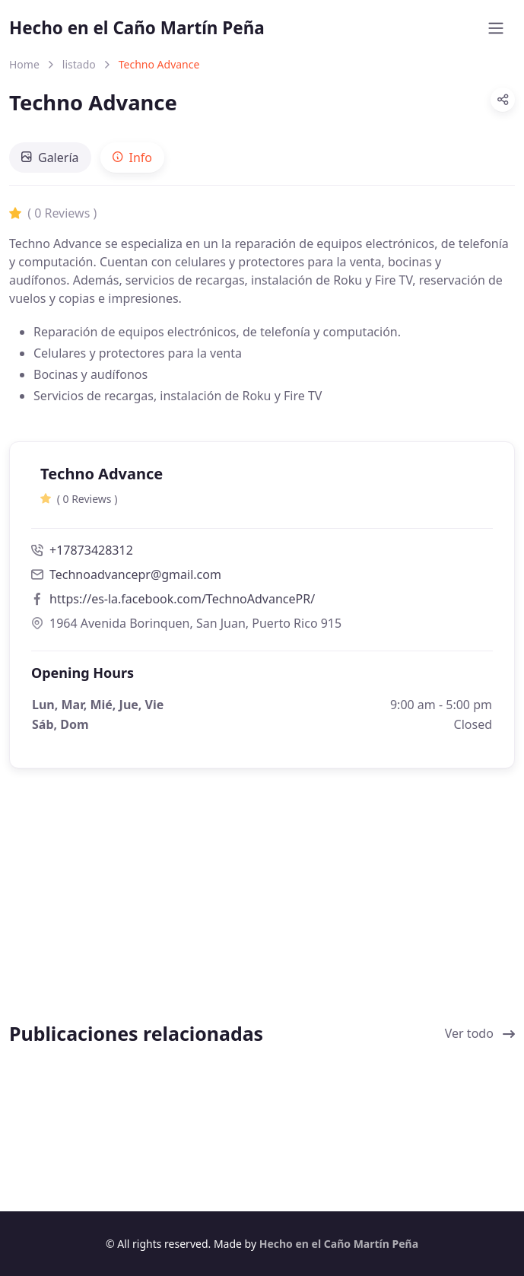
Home (24, 64)
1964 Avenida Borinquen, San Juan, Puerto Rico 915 (186, 623)
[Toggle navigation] (496, 28)
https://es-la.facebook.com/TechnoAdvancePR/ (182, 598)
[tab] (50, 157)
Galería (50, 157)
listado (79, 64)
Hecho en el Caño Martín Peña (137, 28)
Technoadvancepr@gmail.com (135, 574)
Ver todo (480, 1033)
